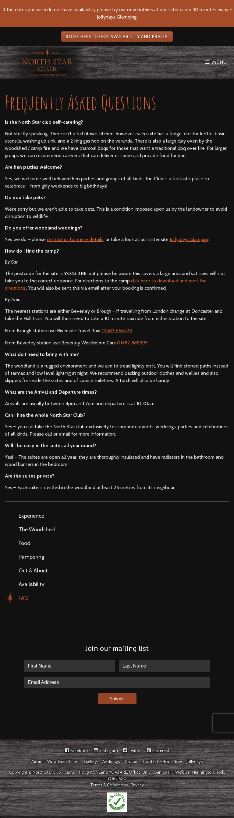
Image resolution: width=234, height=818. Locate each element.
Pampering (31, 557)
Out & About (33, 570)
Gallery (90, 761)
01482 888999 (132, 343)
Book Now (172, 761)
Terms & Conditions (109, 785)
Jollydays (194, 761)
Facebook (79, 750)
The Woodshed (37, 529)
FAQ (24, 598)
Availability (31, 584)
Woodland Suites (63, 761)
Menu (219, 62)
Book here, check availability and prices (117, 36)
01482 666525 (116, 330)
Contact (150, 761)
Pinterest (160, 750)
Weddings (110, 761)
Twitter (135, 750)
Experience (31, 516)
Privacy (137, 785)
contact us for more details (75, 239)
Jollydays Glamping (116, 17)
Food (24, 543)
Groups (131, 761)
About (37, 761)
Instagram (108, 750)
